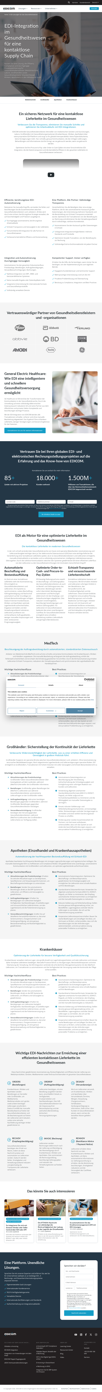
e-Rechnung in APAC (43, 1366)
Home (6, 14)
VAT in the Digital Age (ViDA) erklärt (46, 1358)
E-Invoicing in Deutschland (45, 1363)
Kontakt (94, 8)
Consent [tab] (21, 685)
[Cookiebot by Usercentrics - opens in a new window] (85, 679)
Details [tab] (51, 685)
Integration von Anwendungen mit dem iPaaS (17, 1354)
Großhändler (44, 100)
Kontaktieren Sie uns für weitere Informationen (25, 430)
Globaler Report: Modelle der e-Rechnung (46, 1352)
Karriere (75, 2)
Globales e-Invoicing (11, 1346)
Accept (80, 711)
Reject (22, 711)
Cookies (93, 1389)
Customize (51, 711)
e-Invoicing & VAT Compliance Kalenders (46, 1347)
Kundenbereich (85, 2)
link (92, 700)
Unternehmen (50, 8)
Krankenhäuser (71, 100)
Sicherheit (64, 1389)
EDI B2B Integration (11, 1350)
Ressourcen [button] (35, 8)
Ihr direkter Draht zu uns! (51, 514)
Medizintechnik (30, 100)
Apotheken (58, 100)
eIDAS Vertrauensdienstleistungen (16, 1363)
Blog (61, 1354)
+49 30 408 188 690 (89, 1352)
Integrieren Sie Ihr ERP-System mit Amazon (46, 1371)
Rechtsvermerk (75, 1389)
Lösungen (22, 8)
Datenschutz (85, 1389)
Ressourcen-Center (66, 1350)
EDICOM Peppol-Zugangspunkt (15, 1359)
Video (62, 1357)
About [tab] (81, 685)
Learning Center (65, 1346)
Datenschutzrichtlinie (56, 508)
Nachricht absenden (79, 1313)
